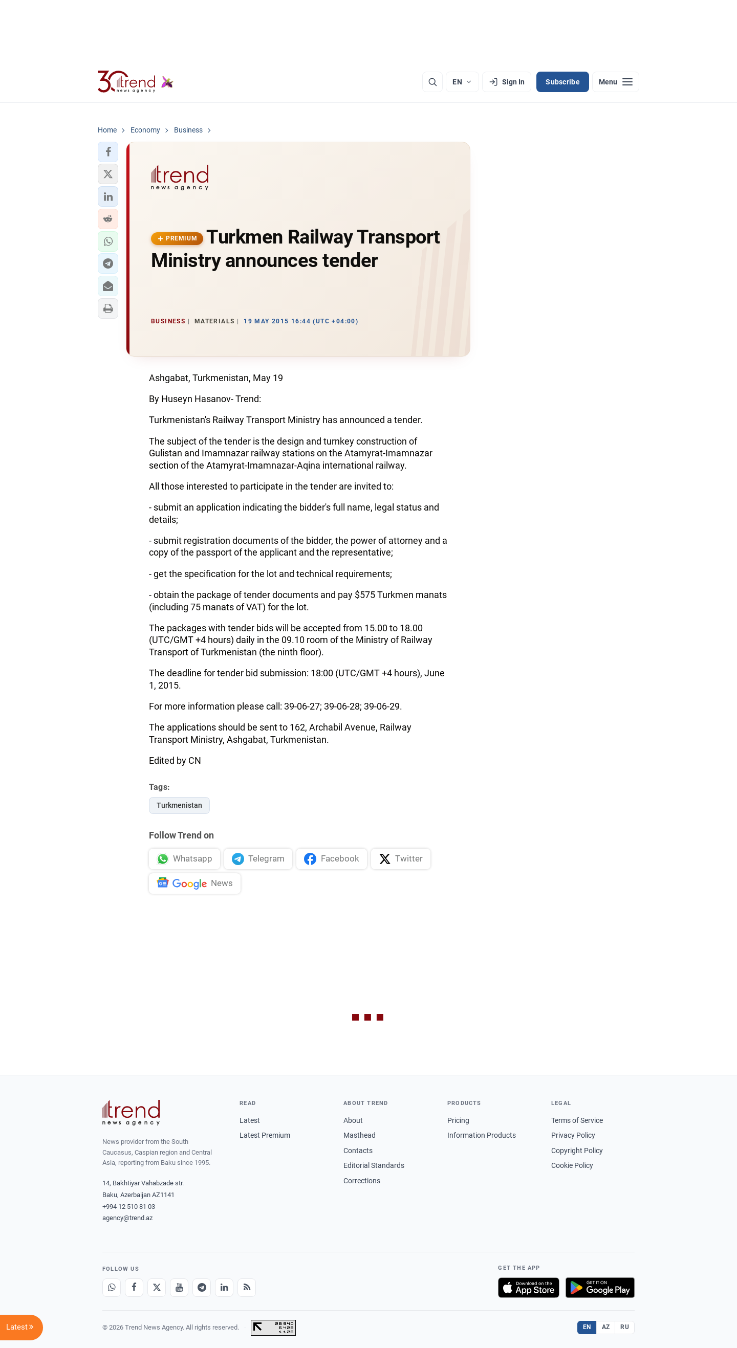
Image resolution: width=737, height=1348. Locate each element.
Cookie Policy (572, 1165)
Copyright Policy (577, 1150)
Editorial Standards (373, 1165)
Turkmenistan (179, 805)
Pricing (458, 1120)
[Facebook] (134, 1287)
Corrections (361, 1181)
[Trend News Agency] (131, 1112)
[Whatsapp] (111, 1287)
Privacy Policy (573, 1135)
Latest (250, 1120)
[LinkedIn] (224, 1287)
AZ (606, 1327)
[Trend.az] (136, 82)
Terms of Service (577, 1120)
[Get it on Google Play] (600, 1287)
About (353, 1120)
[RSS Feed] (246, 1287)
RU (624, 1327)
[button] (108, 152)
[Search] (432, 82)
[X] (156, 1287)
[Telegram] (201, 1287)
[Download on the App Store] (528, 1287)
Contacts (358, 1150)
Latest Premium (265, 1135)
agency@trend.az (127, 1218)
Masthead (359, 1135)
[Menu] (615, 82)
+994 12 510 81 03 (128, 1206)
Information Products (481, 1135)
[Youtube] (179, 1287)
